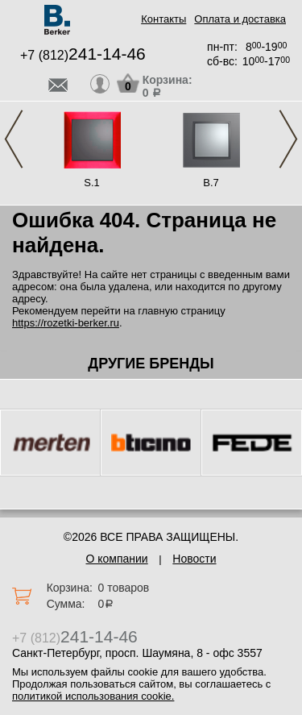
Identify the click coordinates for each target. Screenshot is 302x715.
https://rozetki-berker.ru (65, 323)
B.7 (211, 183)
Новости (194, 558)
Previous (13, 139)
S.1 (92, 183)
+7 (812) (83, 55)
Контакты (163, 19)
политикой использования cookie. (93, 696)
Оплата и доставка (240, 19)
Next (288, 139)
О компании (116, 558)
